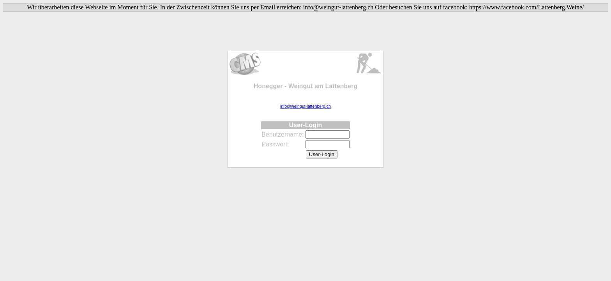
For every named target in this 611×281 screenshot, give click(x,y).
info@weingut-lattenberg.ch (305, 106)
